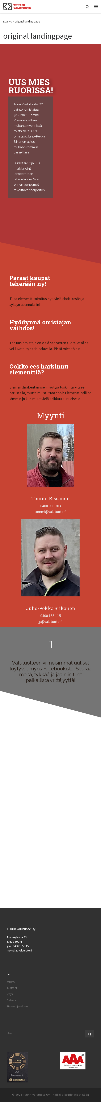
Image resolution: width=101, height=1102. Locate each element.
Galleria (11, 1000)
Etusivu (7, 21)
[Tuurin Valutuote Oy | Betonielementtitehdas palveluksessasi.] (17, 6)
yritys (10, 994)
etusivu (11, 982)
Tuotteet (12, 988)
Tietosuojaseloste (17, 1006)
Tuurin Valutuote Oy (36, 1095)
